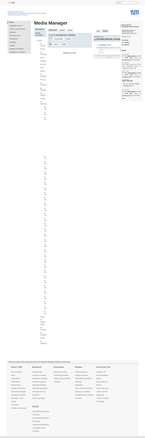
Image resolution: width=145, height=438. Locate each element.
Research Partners (39, 385)
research (43, 90)
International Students (83, 378)
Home (12, 22)
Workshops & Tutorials (17, 52)
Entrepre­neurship (60, 372)
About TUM (16, 367)
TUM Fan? (15, 405)
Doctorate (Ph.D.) (39, 392)
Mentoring (100, 395)
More (124, 98)
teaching (43, 103)
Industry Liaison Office (62, 378)
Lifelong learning (81, 372)
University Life (103, 367)
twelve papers (131, 56)
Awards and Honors (18, 388)
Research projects (39, 382)
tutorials (43, 329)
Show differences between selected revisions (109, 56)
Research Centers (39, 375)
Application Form (15, 25)
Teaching (13, 42)
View (98, 31)
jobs (43, 71)
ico (43, 67)
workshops (44, 343)
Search (70, 30)
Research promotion (40, 388)
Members (13, 32)
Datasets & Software (17, 49)
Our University (16, 372)
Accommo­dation (102, 375)
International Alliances (40, 424)
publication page (126, 59)
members (43, 76)
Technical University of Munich (18, 15)
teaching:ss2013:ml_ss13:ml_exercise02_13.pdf (116, 39)
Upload (62, 30)
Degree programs (81, 375)
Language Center (39, 428)
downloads (44, 54)
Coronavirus (15, 378)
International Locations (40, 411)
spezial (42, 95)
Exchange (36, 421)
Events (99, 385)
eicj (43, 57)
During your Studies (82, 392)
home (44, 64)
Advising (78, 382)
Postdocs (35, 395)
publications (44, 84)
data (43, 49)
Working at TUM (17, 398)
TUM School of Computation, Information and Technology (27, 13)
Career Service (102, 392)
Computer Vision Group (15, 12)
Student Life (100, 372)
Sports (98, 378)
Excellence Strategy (39, 378)
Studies (78, 367)
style (43, 98)
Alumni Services (102, 388)
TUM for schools (102, 398)
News (13, 375)
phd (45, 114)
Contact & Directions (18, 408)
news (44, 79)
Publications (14, 39)
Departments (16, 385)
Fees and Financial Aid (83, 388)
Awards (12, 45)
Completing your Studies (84, 395)
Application (79, 385)
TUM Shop (100, 401)
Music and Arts (101, 382)
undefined (43, 334)
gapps (44, 61)
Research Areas (15, 35)
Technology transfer (61, 375)
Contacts (57, 382)
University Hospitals (18, 392)
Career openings (38, 398)
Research (36, 367)
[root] (40, 40)
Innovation (59, 367)
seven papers (132, 72)
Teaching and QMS (18, 395)
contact (42, 45)
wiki (43, 338)
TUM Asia (36, 415)
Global (35, 406)
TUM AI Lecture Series (17, 29)
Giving (13, 401)
